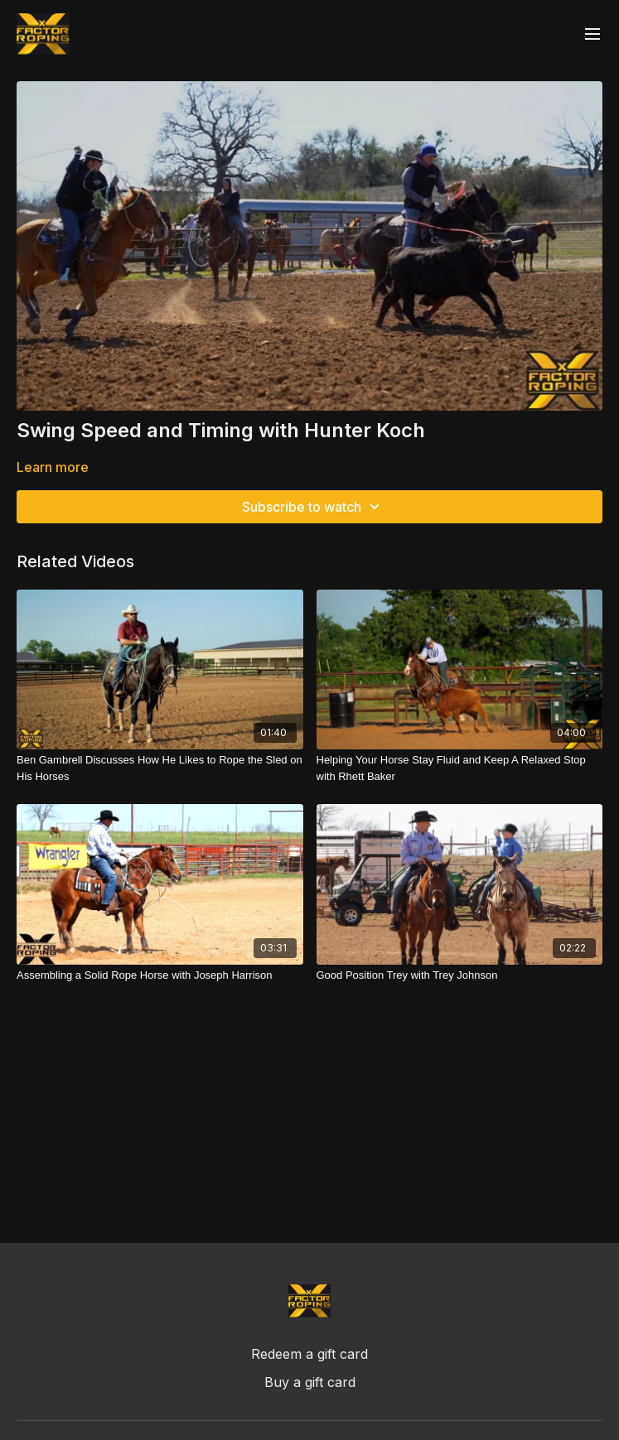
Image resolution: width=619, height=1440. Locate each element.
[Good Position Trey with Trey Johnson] (460, 975)
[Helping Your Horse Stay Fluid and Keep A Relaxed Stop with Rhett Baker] (460, 768)
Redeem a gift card (309, 1354)
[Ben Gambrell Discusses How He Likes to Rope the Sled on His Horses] (160, 768)
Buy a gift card (309, 1382)
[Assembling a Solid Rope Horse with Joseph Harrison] (160, 975)
